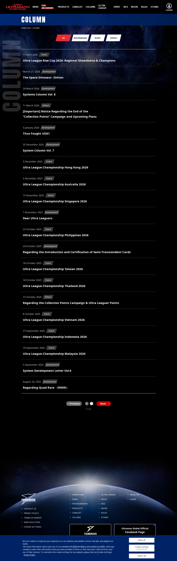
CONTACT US (30, 508)
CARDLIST (77, 7)
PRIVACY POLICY (31, 513)
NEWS (35, 7)
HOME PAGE (26, 28)
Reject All (142, 556)
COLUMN (90, 7)
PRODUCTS (63, 7)
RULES (144, 7)
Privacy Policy (29, 555)
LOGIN (133, 499)
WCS (125, 7)
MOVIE (134, 7)
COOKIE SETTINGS (32, 526)
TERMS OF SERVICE (33, 517)
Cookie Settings (142, 548)
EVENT (117, 7)
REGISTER (134, 494)
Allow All (141, 540)
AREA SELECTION (32, 522)
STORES (154, 7)
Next (103, 403)
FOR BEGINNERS (47, 6)
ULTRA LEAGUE (102, 6)
